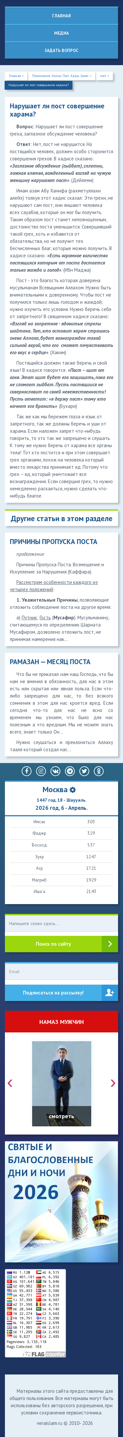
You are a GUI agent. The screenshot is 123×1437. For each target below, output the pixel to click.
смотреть (61, 1116)
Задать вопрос (61, 50)
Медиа (61, 33)
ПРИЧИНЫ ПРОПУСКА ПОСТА (53, 541)
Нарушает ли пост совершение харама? (39, 85)
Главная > (16, 76)
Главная (61, 16)
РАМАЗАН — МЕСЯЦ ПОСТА (50, 661)
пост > (104, 76)
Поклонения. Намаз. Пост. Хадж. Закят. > (62, 76)
